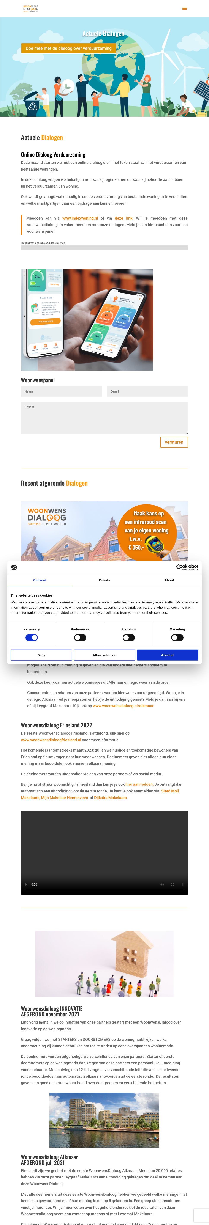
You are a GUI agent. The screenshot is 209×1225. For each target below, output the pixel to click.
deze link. (124, 218)
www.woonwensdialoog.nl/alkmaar (123, 706)
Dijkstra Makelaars (110, 797)
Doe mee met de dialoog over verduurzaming (69, 48)
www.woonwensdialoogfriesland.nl (51, 740)
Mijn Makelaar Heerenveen (65, 797)
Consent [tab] (39, 580)
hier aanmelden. (139, 784)
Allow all (167, 655)
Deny (41, 655)
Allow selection (104, 655)
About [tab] (169, 580)
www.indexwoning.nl (80, 218)
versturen (174, 442)
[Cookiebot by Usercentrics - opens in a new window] (179, 567)
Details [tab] (104, 580)
